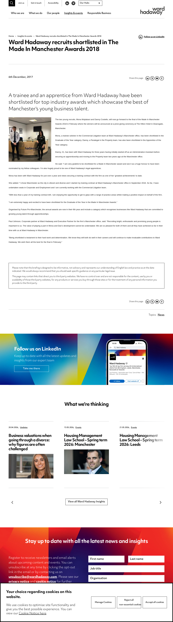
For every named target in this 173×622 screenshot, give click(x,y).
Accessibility (53, 3)
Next (160, 502)
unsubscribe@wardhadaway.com (33, 577)
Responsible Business (99, 13)
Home (11, 36)
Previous (12, 502)
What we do (35, 13)
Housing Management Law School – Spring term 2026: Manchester (85, 440)
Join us (21, 3)
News (161, 315)
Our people (53, 13)
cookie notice (46, 581)
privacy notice (19, 581)
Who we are (17, 13)
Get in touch (36, 3)
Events (78, 427)
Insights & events (73, 13)
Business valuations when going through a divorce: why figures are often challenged (30, 442)
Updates (24, 427)
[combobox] (90, 3)
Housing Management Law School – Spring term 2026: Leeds (141, 440)
